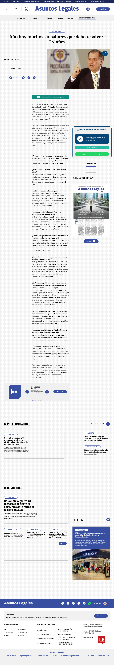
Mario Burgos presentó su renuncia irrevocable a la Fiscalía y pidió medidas (36, 534)
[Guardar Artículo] (14, 77)
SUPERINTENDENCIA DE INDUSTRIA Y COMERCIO (65, 643)
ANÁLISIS (70, 18)
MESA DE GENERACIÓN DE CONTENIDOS (65, 630)
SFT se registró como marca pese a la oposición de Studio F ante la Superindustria (90, 535)
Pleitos (77, 519)
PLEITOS (60, 18)
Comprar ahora (92, 147)
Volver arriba (100, 603)
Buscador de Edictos (87, 18)
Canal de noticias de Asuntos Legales (50, 97)
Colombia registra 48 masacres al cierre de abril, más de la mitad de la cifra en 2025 (16, 441)
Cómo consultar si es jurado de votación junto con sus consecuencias (96, 452)
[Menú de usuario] (88, 9)
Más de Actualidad (17, 424)
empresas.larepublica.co (47, 656)
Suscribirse (103, 9)
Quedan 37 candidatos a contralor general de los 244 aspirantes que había (96, 438)
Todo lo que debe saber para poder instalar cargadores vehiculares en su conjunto (58, 534)
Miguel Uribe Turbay (97, 1)
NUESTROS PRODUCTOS (44, 634)
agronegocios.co (26, 656)
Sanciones (16, 1)
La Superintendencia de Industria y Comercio (57, 1)
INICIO (6, 629)
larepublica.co (10, 656)
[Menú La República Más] (6, 9)
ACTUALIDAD (21, 18)
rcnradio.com (103, 656)
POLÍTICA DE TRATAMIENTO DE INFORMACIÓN (66, 638)
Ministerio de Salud (81, 1)
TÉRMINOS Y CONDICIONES (45, 638)
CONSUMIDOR (48, 18)
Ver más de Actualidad (100, 424)
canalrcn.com (89, 656)
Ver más (91, 241)
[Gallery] (37, 390)
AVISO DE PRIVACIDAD (64, 634)
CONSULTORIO (35, 18)
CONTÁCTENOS (42, 630)
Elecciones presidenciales (32, 1)
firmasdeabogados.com (70, 656)
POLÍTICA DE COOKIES (44, 643)
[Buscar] (16, 9)
